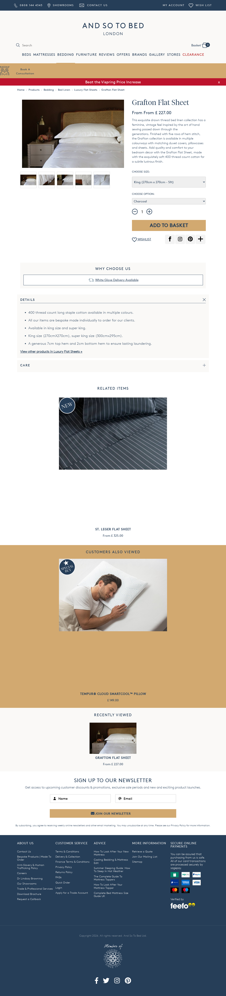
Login (58, 887)
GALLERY (157, 55)
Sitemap (137, 861)
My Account (174, 5)
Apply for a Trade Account (71, 892)
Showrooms (61, 5)
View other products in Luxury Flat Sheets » (51, 352)
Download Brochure (29, 894)
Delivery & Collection (67, 856)
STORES (174, 55)
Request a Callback (29, 899)
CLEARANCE (193, 55)
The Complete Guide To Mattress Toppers (108, 878)
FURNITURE (86, 55)
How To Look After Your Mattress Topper (108, 886)
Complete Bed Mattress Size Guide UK (111, 894)
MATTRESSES (44, 55)
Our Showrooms (27, 883)
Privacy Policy (178, 825)
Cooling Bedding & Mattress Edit (111, 861)
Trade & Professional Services (35, 888)
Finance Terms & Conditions (72, 861)
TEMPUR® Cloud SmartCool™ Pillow (113, 694)
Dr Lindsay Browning (30, 878)
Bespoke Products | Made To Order (34, 858)
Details (27, 300)
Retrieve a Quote (142, 851)
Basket (200, 45)
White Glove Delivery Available (116, 280)
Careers (22, 873)
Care (25, 365)
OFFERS (123, 55)
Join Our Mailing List (144, 856)
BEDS (26, 55)
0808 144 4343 (28, 5)
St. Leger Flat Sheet (113, 529)
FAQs (58, 877)
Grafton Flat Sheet (113, 758)
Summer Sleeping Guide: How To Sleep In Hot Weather (112, 869)
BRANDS (139, 55)
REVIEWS (107, 55)
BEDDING (65, 55)
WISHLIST (141, 239)
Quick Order (62, 882)
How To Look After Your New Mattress (111, 853)
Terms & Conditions (67, 851)
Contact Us (93, 5)
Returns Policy (63, 872)
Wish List (200, 5)
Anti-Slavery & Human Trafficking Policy (30, 866)
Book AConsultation (25, 71)
